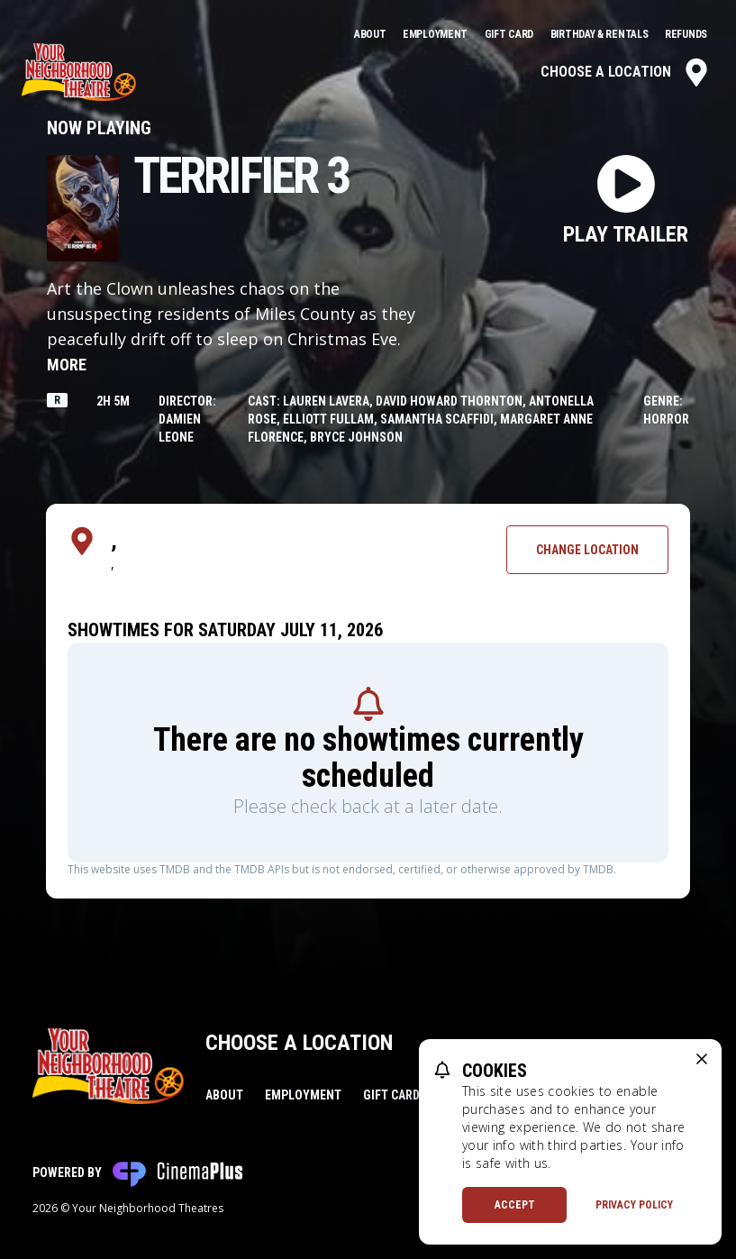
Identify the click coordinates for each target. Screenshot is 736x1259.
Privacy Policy (634, 1205)
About (371, 34)
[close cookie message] (702, 1059)
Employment (436, 34)
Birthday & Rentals (600, 34)
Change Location (587, 550)
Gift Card (510, 34)
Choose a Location (626, 72)
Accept (515, 1205)
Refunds (686, 34)
